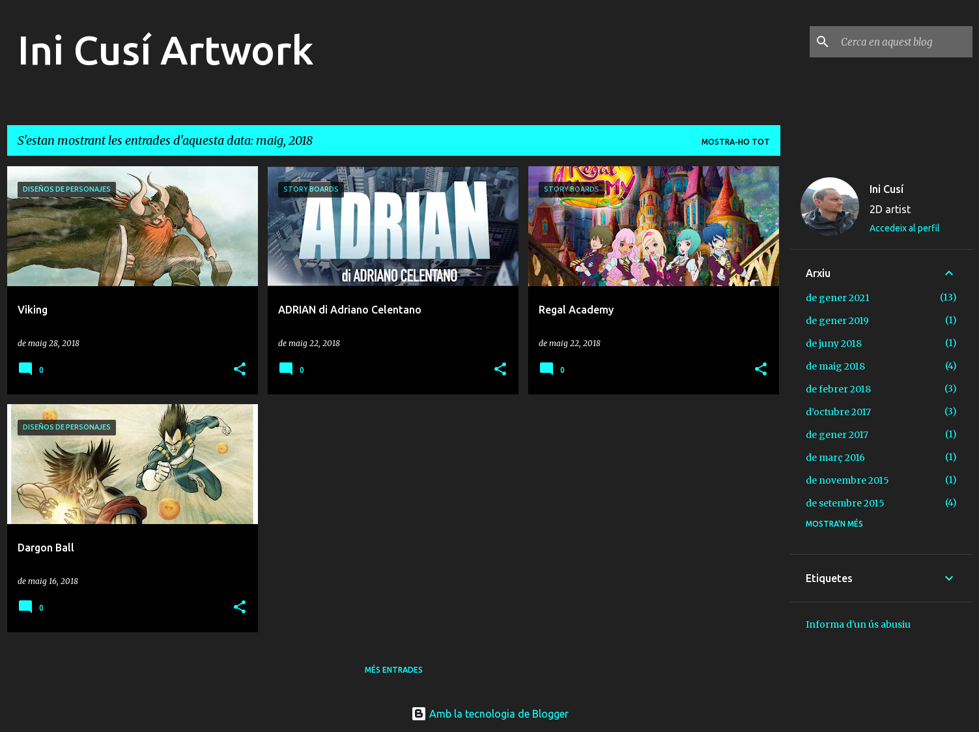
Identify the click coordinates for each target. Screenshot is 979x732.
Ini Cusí (886, 189)
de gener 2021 (838, 298)
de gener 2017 (837, 435)
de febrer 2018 (838, 389)
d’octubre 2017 (838, 412)
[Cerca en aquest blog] (904, 41)
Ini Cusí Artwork (166, 49)
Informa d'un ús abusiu (858, 624)
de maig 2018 (835, 366)
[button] (240, 370)
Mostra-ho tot (736, 142)
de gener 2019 (837, 321)
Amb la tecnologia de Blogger (490, 714)
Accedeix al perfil (905, 228)
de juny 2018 (834, 343)
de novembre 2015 (847, 480)
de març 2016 (835, 457)
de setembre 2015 (845, 503)
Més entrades (394, 670)
